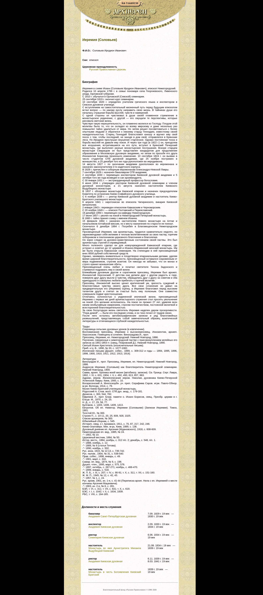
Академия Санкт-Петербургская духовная (112, 516)
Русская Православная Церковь (107, 69)
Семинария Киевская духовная (106, 537)
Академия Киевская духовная (105, 527)
